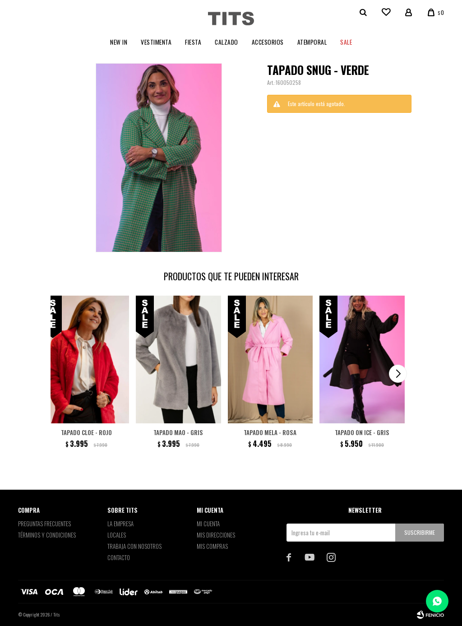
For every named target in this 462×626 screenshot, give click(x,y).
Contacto (118, 557)
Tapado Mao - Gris (178, 432)
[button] (398, 374)
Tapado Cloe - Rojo (86, 432)
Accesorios (268, 41)
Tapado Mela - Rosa (270, 432)
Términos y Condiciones (47, 534)
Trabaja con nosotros (134, 546)
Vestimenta (156, 41)
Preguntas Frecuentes (44, 523)
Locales (116, 534)
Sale (346, 41)
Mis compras (212, 546)
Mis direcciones (216, 534)
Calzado (226, 41)
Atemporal (312, 41)
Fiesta (193, 41)
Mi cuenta (208, 523)
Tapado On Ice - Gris (362, 432)
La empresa (120, 523)
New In (118, 41)
